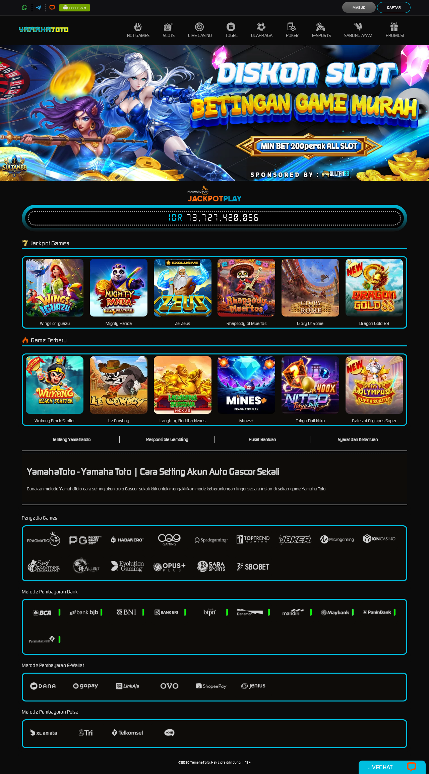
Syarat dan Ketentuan (358, 439)
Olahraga (261, 30)
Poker (292, 30)
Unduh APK (74, 8)
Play (232, 199)
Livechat (392, 767)
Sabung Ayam (358, 30)
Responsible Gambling (167, 439)
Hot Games (138, 30)
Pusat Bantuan (262, 439)
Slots (169, 30)
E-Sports (321, 30)
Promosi (395, 30)
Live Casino (200, 30)
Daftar (394, 7)
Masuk (359, 7)
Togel (232, 30)
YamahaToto (200, 762)
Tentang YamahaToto (71, 439)
